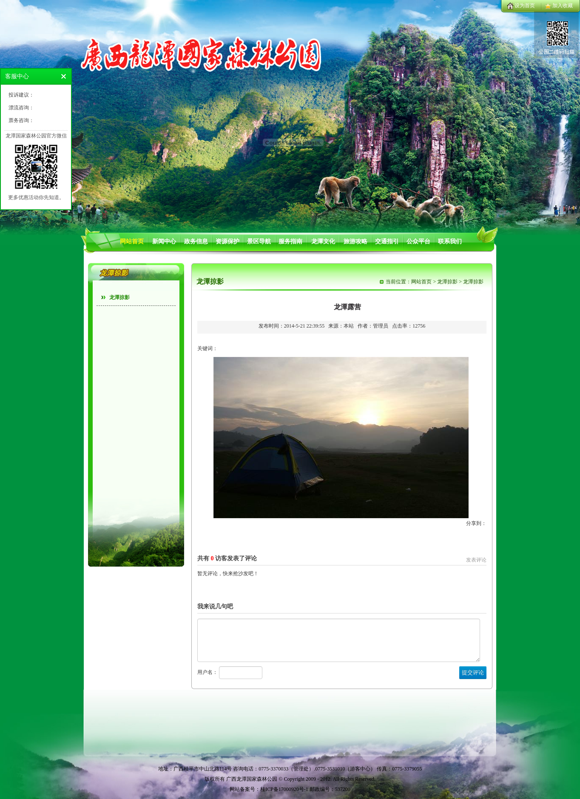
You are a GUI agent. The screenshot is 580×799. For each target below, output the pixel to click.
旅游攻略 (355, 241)
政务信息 (196, 241)
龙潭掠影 (119, 297)
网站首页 (132, 241)
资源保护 (227, 241)
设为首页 (525, 6)
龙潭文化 (323, 241)
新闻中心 (164, 241)
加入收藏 (562, 6)
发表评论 (476, 560)
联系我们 (450, 241)
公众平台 (418, 241)
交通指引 (387, 241)
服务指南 (290, 241)
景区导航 (259, 241)
